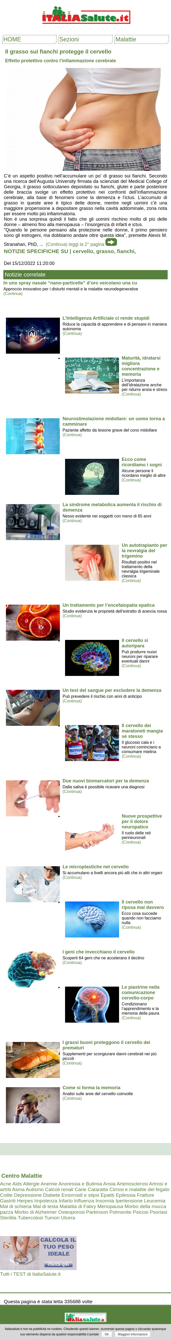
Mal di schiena (16, 1206)
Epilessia (126, 1195)
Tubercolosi (30, 1217)
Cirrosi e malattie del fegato (140, 1189)
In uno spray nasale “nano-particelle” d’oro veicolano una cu (70, 282)
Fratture (145, 1195)
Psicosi (140, 1212)
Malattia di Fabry (77, 1206)
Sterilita (8, 1217)
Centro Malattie (21, 1176)
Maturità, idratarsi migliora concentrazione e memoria (141, 366)
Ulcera (68, 1217)
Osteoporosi (71, 1212)
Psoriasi (158, 1212)
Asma (18, 1189)
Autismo (34, 1189)
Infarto (66, 1200)
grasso (105, 251)
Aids (17, 1183)
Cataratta (98, 1189)
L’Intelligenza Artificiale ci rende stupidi (105, 318)
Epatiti (107, 1195)
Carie (80, 1189)
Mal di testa (45, 1206)
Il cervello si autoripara (135, 643)
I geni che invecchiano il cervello (98, 951)
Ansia (109, 1183)
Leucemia (154, 1200)
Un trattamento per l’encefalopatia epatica (108, 605)
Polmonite (120, 1212)
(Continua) (13, 293)
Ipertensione (129, 1200)
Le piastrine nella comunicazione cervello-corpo (140, 992)
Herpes (25, 1200)
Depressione (28, 1195)
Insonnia (104, 1200)
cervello (83, 251)
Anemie (49, 1183)
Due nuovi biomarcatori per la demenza (105, 780)
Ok (107, 1334)
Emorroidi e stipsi (80, 1195)
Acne (5, 1183)
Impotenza (45, 1200)
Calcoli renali (59, 1189)
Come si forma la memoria (91, 1087)
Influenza (84, 1200)
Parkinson (97, 1212)
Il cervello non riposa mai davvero (143, 904)
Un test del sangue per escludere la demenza (111, 690)
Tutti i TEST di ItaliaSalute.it (30, 1274)
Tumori (51, 1217)
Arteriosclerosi (132, 1183)
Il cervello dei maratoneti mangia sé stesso (142, 731)
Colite (6, 1195)
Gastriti (8, 1200)
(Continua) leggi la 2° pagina (75, 244)
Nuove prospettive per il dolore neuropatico (142, 821)
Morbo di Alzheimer (36, 1212)
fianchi (125, 251)
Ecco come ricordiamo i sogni (142, 462)
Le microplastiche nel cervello (95, 866)
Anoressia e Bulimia (80, 1183)
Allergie (31, 1183)
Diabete (51, 1195)
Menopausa (110, 1206)
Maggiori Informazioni (133, 1334)
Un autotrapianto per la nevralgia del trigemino (144, 551)
